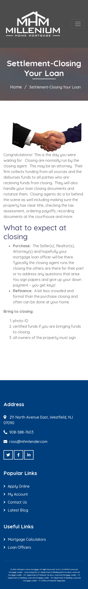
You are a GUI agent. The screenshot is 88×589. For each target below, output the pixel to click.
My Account (18, 494)
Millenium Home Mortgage (27, 569)
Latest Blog (18, 510)
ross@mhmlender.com (28, 441)
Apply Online (19, 486)
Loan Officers (19, 547)
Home (16, 87)
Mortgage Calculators (27, 539)
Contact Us (17, 502)
